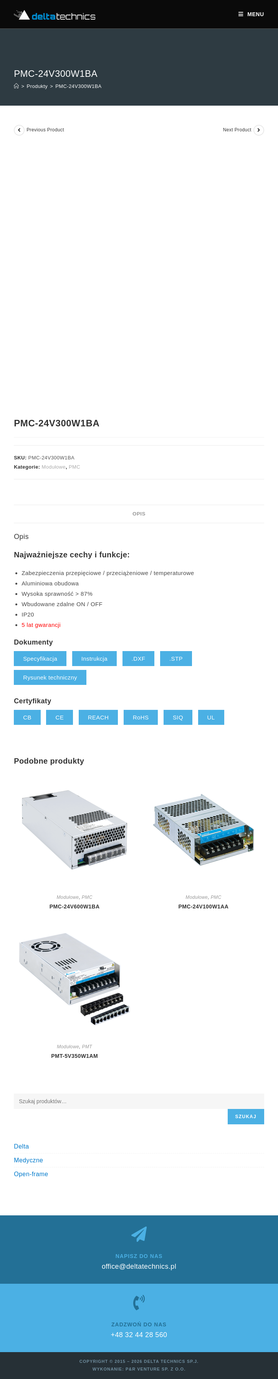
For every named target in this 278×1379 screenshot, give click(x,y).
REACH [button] (98, 717)
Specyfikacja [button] (40, 658)
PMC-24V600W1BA (75, 906)
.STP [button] (176, 658)
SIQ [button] (178, 717)
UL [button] (211, 717)
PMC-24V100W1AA (203, 906)
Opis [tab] (139, 514)
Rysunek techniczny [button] (50, 677)
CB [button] (27, 717)
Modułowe (54, 467)
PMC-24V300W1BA (78, 86)
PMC (74, 467)
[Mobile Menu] (251, 14)
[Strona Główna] (16, 86)
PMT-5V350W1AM (74, 1056)
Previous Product (45, 130)
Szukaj (245, 1116)
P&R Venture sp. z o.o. (155, 1369)
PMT (87, 1046)
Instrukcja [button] (94, 658)
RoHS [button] (141, 717)
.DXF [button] (139, 658)
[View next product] (258, 130)
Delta (21, 1146)
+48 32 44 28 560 (139, 1335)
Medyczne (28, 1160)
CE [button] (59, 717)
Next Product (237, 130)
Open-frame (31, 1174)
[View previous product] (19, 130)
